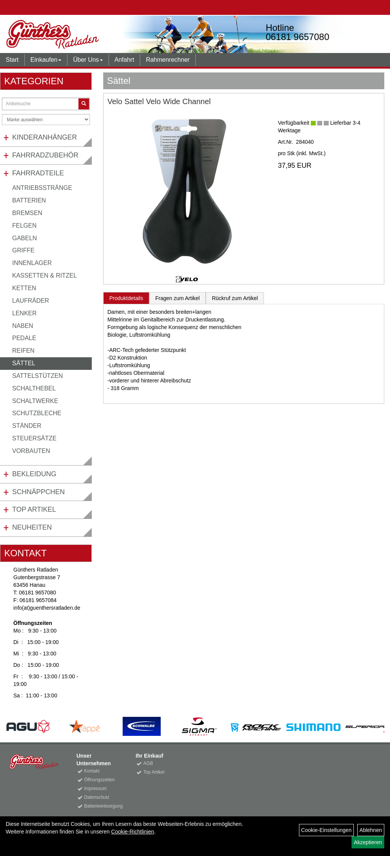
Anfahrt (124, 59)
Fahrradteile (38, 173)
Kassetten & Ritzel (44, 275)
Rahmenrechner (168, 59)
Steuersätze (34, 438)
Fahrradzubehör (45, 155)
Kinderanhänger (44, 137)
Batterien (29, 200)
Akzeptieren (368, 842)
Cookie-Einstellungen (326, 830)
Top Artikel (34, 509)
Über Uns (88, 59)
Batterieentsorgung (101, 806)
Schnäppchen (38, 492)
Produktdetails (126, 298)
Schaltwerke (35, 401)
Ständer (26, 425)
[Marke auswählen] (46, 119)
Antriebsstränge (42, 188)
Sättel (23, 363)
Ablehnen (371, 830)
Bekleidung (34, 474)
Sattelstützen (37, 376)
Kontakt (92, 771)
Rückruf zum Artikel (235, 298)
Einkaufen (45, 59)
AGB (148, 763)
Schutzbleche (36, 413)
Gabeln (24, 238)
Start (12, 59)
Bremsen (27, 213)
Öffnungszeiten (99, 779)
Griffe (23, 250)
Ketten (24, 288)
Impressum (95, 788)
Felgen (24, 225)
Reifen (23, 350)
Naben (22, 326)
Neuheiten (32, 527)
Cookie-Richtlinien (132, 832)
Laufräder (30, 300)
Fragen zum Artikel (177, 298)
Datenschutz (97, 797)
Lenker (24, 313)
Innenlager (32, 263)
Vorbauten (31, 451)
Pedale (24, 338)
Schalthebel (34, 388)
